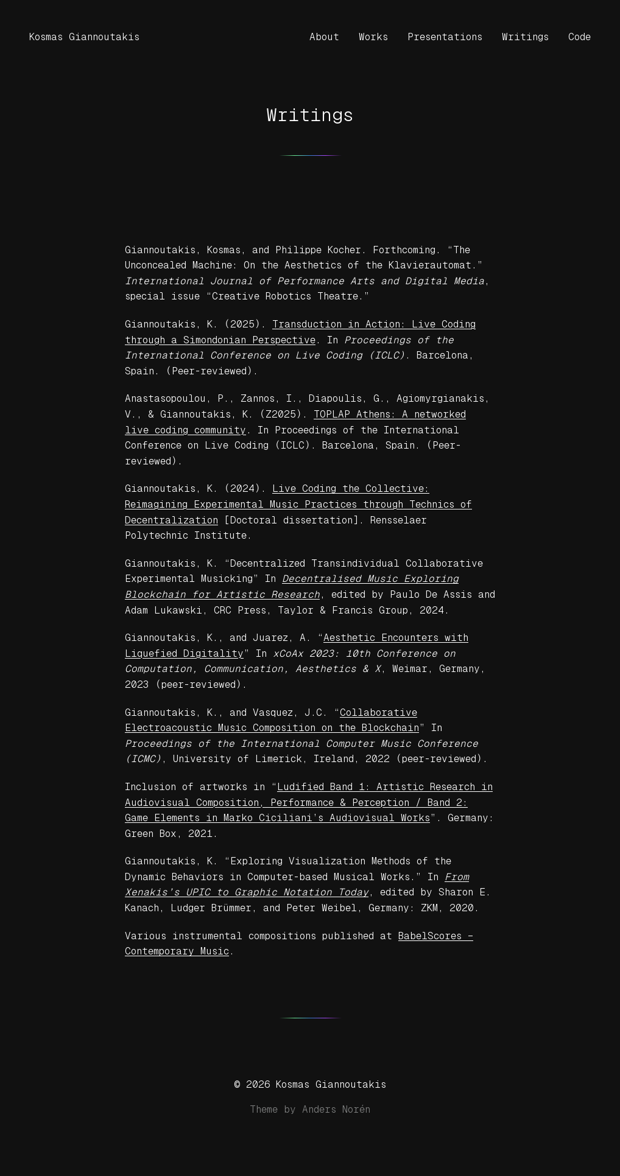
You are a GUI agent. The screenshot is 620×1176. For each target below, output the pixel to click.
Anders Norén (336, 1109)
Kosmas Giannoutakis (84, 37)
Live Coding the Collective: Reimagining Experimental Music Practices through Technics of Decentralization (298, 504)
